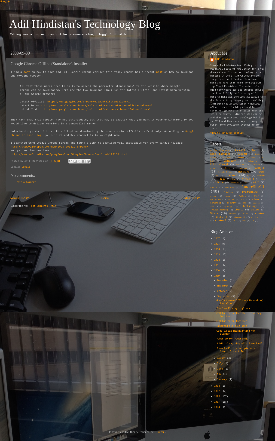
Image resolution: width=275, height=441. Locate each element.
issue (261, 175)
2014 (217, 249)
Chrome (240, 158)
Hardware (243, 172)
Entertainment (219, 164)
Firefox (240, 165)
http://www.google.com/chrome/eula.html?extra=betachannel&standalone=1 (97, 105)
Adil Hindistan (224, 59)
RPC (243, 199)
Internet (230, 175)
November (223, 286)
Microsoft (248, 179)
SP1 (244, 203)
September (224, 296)
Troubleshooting (219, 210)
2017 (217, 238)
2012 (217, 260)
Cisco (252, 158)
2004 (217, 407)
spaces (256, 203)
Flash (213, 168)
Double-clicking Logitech (233, 308)
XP (252, 221)
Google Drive (225, 172)
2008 (217, 386)
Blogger (243, 154)
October (222, 291)
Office (219, 183)
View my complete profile (227, 133)
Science (255, 199)
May (220, 374)
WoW (244, 221)
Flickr (227, 168)
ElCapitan (253, 161)
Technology (250, 206)
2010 (217, 270)
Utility (255, 210)
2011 (217, 265)
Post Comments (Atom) (44, 206)
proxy (213, 196)
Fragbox (243, 168)
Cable (213, 158)
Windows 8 (239, 217)
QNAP (256, 196)
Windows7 (220, 220)
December (223, 280)
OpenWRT (235, 183)
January (222, 379)
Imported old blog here (232, 326)
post (27, 72)
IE (217, 176)
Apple (255, 150)
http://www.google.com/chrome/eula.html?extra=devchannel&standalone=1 (96, 109)
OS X (256, 183)
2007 (217, 391)
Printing (228, 192)
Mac (234, 179)
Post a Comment (26, 182)
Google (5, 1)
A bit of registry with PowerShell (239, 343)
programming (249, 192)
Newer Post (19, 198)
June (220, 369)
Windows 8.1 (258, 217)
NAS (263, 179)
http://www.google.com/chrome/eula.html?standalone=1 (88, 101)
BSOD (257, 154)
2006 (217, 396)
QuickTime (215, 199)
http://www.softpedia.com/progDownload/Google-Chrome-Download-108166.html (69, 154)
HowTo (261, 172)
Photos (213, 187)
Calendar (226, 158)
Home (105, 198)
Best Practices (220, 154)
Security (231, 203)
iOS (249, 176)
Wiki (245, 214)
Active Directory (219, 150)
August (222, 358)
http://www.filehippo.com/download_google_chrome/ (49, 146)
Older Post (190, 198)
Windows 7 (221, 217)
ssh (212, 206)
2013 (217, 254)
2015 (217, 244)
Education (230, 161)
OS (246, 183)
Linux (221, 179)
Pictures (229, 187)
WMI (234, 221)
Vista (214, 213)
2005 (217, 402)
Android (240, 150)
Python (242, 196)
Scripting (215, 203)
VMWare (232, 214)
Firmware (255, 165)
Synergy (228, 206)
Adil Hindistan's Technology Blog (84, 24)
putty (227, 196)
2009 (217, 276)
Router (230, 199)
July (220, 363)
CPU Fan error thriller (232, 321)
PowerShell (253, 187)
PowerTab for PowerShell (232, 339)
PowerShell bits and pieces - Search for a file (236, 350)
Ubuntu (239, 210)
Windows (260, 214)
